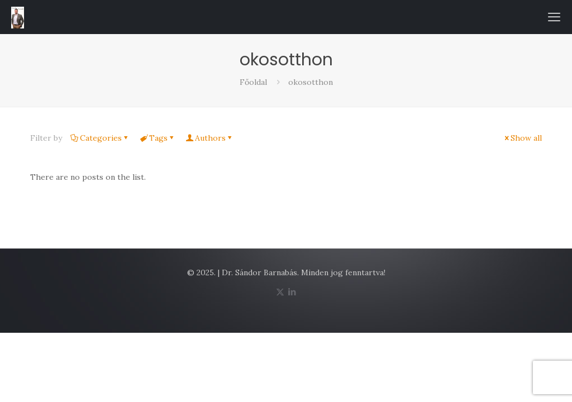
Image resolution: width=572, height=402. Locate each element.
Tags (157, 138)
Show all (522, 138)
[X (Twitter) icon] (280, 291)
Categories (100, 138)
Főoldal (253, 82)
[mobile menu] (554, 16)
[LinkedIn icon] (292, 291)
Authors (209, 138)
